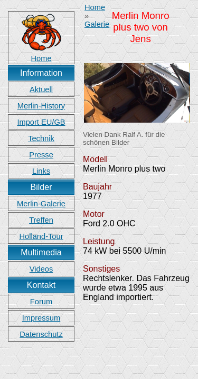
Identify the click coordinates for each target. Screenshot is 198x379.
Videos (41, 269)
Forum (41, 301)
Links (41, 171)
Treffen (41, 220)
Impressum (41, 318)
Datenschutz (41, 334)
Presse (41, 155)
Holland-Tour (41, 236)
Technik (41, 138)
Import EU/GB (41, 122)
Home (94, 7)
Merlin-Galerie (41, 204)
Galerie (96, 24)
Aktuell (41, 89)
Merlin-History (41, 106)
